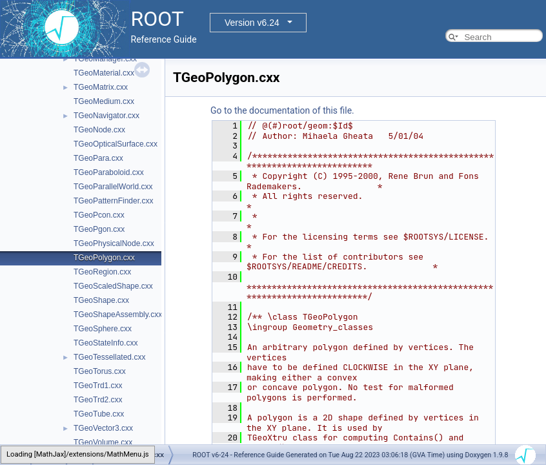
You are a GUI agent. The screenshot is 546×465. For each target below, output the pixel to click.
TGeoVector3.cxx (103, 428)
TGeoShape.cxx (101, 300)
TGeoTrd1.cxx (98, 385)
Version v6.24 (252, 22)
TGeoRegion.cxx (102, 271)
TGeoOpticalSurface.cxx (115, 144)
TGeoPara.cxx (98, 158)
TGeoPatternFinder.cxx (113, 200)
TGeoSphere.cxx (103, 328)
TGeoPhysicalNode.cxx (114, 243)
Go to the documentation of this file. (282, 110)
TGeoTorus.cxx (100, 371)
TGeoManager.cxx (105, 58)
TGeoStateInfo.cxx (105, 342)
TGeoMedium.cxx (104, 101)
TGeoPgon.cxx (99, 229)
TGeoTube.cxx (99, 413)
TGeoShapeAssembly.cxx (118, 314)
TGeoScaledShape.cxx (113, 286)
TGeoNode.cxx (99, 129)
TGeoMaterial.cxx (104, 73)
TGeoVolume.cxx (103, 442)
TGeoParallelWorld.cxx (113, 186)
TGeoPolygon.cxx (104, 257)
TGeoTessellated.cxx (109, 357)
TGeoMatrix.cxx (101, 87)
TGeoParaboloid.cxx (109, 172)
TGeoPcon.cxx (99, 215)
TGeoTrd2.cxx (98, 399)
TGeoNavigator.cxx (106, 115)
